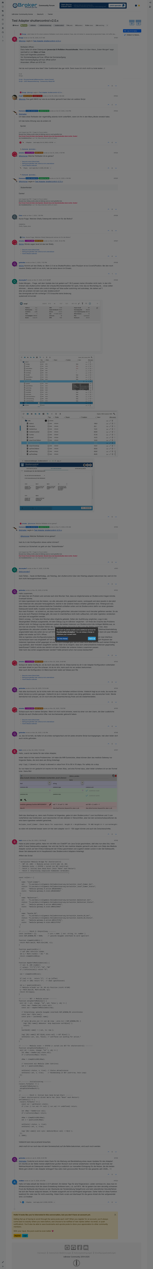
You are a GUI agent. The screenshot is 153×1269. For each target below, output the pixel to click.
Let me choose (62, 638)
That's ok (92, 638)
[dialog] (76, 634)
